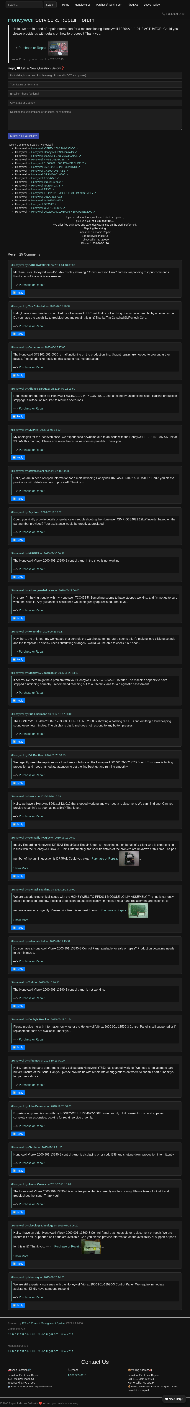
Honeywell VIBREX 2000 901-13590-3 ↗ (54, 148)
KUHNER (34, 553)
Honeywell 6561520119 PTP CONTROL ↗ (55, 166)
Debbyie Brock (37, 1019)
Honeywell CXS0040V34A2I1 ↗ (49, 170)
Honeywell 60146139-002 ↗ (47, 181)
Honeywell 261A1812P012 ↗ (48, 196)
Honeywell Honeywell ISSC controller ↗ (54, 152)
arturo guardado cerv (41, 590)
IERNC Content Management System (43, 1323)
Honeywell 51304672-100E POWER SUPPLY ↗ (59, 163)
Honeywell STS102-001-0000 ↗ (49, 174)
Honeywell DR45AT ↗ (44, 204)
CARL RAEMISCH (39, 265)
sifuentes (34, 1060)
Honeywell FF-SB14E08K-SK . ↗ (50, 159)
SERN (32, 429)
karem (32, 796)
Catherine (34, 347)
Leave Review (152, 4)
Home (65, 4)
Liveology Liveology (40, 1225)
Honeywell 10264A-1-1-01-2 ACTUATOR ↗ (56, 155)
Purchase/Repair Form (109, 4)
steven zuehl (36, 470)
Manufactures (83, 4)
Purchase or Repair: (43, 48)
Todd (31, 982)
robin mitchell (36, 941)
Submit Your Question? (23, 135)
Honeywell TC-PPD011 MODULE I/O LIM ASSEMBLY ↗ (63, 193)
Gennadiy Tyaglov (39, 837)
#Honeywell (17, 265)
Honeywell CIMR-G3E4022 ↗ (48, 207)
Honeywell (20, 20)
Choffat (32, 1147)
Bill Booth (34, 755)
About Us (133, 4)
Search (50, 4)
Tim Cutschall (36, 306)
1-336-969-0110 (175, 13)
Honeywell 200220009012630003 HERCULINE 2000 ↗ (63, 211)
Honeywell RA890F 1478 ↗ (47, 185)
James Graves (37, 1184)
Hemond (33, 631)
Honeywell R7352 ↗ (43, 189)
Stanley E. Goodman (41, 672)
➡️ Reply (18, 292)
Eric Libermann (37, 714)
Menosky (34, 1277)
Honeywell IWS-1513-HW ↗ (47, 200)
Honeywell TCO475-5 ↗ (45, 178)
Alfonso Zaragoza (39, 388)
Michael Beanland (39, 889)
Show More (20, 868)
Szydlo (32, 512)
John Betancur (37, 1106)
